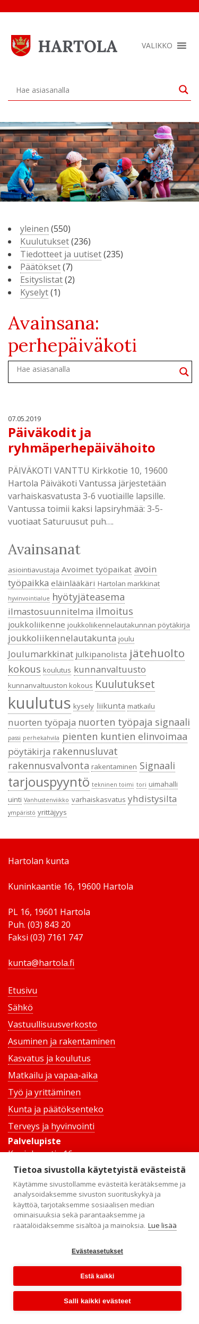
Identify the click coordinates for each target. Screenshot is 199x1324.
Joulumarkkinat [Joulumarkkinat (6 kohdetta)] (40, 654)
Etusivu (22, 990)
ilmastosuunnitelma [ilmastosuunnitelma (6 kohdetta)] (50, 611)
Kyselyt (34, 292)
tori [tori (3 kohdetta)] (141, 784)
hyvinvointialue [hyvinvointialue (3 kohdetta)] (29, 598)
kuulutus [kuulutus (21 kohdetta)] (39, 702)
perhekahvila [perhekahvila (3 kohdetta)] (41, 738)
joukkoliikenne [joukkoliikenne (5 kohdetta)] (36, 624)
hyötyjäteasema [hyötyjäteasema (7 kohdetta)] (88, 596)
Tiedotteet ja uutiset (60, 254)
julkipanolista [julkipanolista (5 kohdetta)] (101, 654)
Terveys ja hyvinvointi (51, 1126)
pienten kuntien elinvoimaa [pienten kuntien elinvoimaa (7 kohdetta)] (124, 736)
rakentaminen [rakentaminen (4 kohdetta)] (114, 766)
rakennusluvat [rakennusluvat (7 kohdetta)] (85, 751)
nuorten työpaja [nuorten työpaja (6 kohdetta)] (42, 722)
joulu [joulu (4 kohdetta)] (126, 638)
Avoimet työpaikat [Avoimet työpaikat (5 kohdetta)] (97, 569)
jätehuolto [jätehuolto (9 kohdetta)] (157, 653)
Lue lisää (162, 1225)
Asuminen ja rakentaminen (61, 1041)
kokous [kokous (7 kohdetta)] (24, 669)
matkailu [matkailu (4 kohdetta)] (141, 706)
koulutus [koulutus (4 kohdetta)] (57, 670)
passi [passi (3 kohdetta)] (14, 738)
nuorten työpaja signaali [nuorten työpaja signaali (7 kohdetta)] (134, 722)
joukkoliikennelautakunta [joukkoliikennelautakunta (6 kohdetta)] (62, 638)
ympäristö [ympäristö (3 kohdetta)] (22, 812)
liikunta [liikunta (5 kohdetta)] (111, 705)
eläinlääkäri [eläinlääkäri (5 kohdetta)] (73, 583)
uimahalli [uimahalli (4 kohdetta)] (163, 784)
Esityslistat (41, 279)
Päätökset (40, 267)
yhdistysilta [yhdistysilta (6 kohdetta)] (152, 798)
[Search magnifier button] (183, 89)
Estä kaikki (97, 1276)
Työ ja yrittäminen (44, 1092)
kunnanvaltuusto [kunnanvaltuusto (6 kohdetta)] (110, 669)
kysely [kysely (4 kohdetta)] (83, 706)
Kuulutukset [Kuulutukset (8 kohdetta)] (125, 684)
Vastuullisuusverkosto (52, 1024)
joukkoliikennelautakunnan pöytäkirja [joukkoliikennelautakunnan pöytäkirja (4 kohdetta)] (128, 625)
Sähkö (20, 1007)
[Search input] (95, 89)
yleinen (34, 228)
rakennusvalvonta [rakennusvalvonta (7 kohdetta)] (48, 765)
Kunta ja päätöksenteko (55, 1109)
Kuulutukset (44, 241)
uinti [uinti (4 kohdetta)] (15, 799)
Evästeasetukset (97, 1251)
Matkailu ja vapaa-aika (53, 1075)
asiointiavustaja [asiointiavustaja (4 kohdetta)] (33, 569)
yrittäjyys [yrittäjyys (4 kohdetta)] (52, 812)
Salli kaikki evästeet (97, 1301)
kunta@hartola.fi (41, 963)
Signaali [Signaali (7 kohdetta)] (157, 765)
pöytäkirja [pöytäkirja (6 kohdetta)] (29, 751)
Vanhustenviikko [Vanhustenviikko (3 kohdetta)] (46, 800)
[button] (157, 45)
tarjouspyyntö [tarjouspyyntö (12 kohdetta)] (49, 781)
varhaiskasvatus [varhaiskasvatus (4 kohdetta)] (99, 799)
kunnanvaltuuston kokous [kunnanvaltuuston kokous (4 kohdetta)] (50, 685)
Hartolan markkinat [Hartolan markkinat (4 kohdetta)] (129, 583)
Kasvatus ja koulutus (49, 1058)
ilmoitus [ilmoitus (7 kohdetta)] (114, 611)
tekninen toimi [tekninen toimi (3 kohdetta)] (113, 784)
